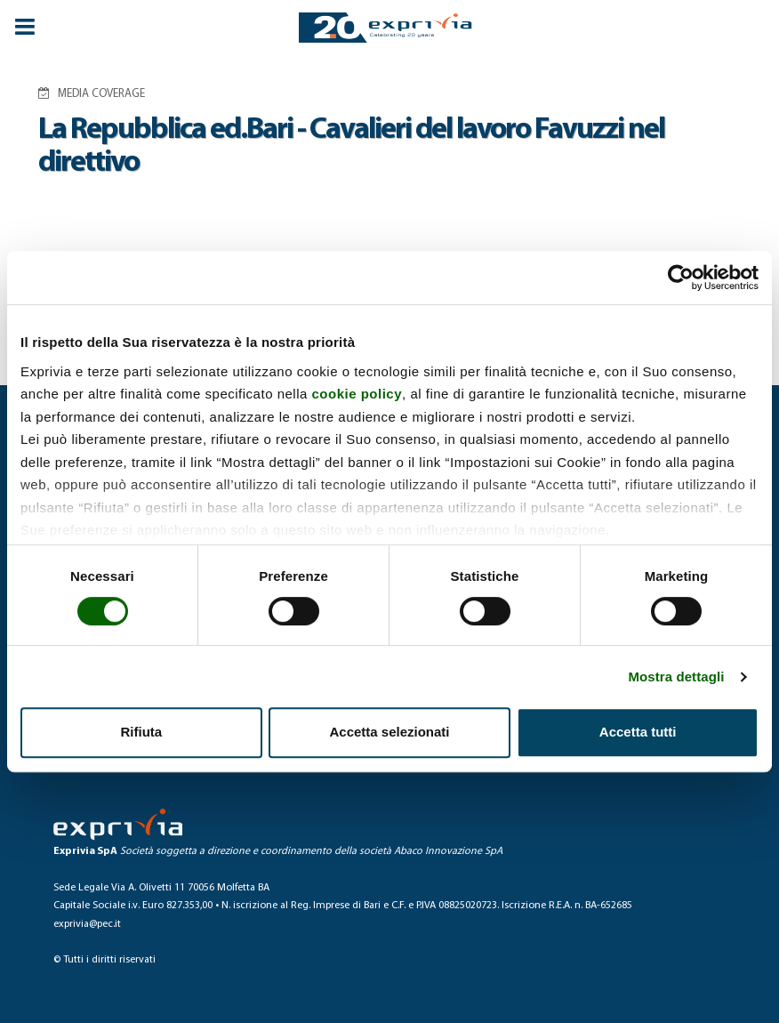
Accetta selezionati (389, 731)
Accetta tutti (638, 731)
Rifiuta (141, 731)
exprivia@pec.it (87, 924)
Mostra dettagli (676, 676)
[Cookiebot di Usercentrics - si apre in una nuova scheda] (681, 277)
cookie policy (357, 393)
